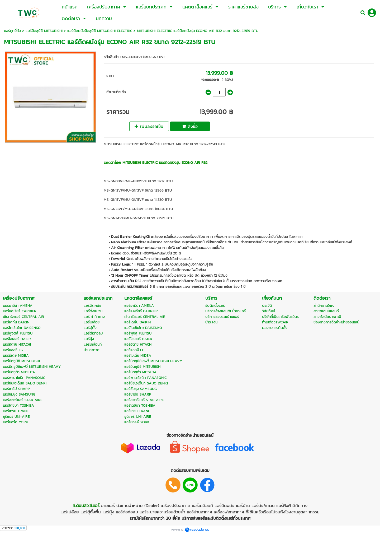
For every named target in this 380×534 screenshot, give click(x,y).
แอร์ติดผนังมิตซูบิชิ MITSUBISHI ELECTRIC (99, 31)
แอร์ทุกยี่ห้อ (12, 31)
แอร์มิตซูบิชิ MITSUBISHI (44, 31)
